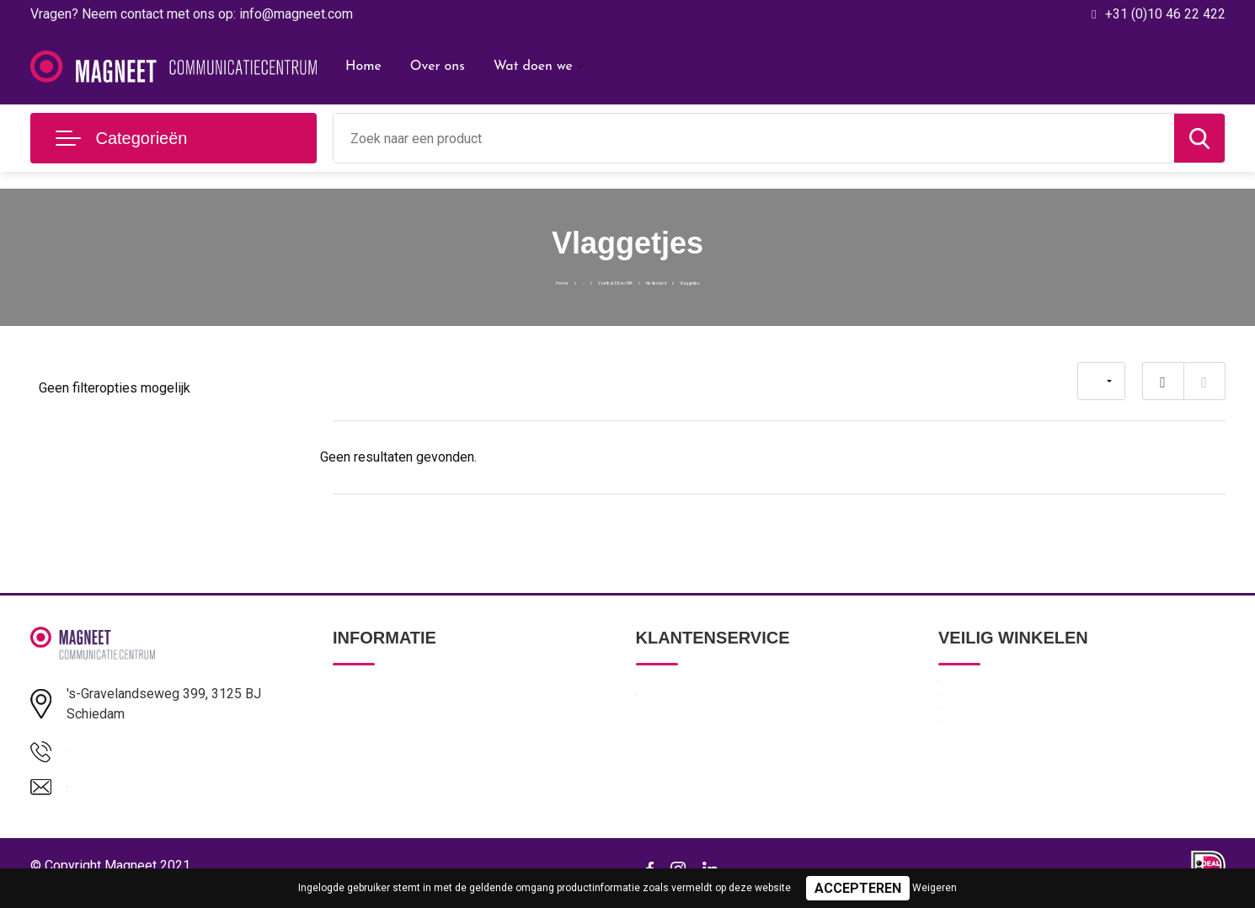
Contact (658, 694)
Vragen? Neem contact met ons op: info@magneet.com (191, 14)
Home (363, 66)
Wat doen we (533, 66)
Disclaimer (967, 802)
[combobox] (754, 138)
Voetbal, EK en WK (592, 280)
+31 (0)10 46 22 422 (1165, 14)
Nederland (686, 280)
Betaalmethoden (681, 730)
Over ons (437, 66)
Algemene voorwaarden (1004, 694)
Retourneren (670, 766)
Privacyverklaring (984, 730)
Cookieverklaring (983, 766)
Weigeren (934, 888)
